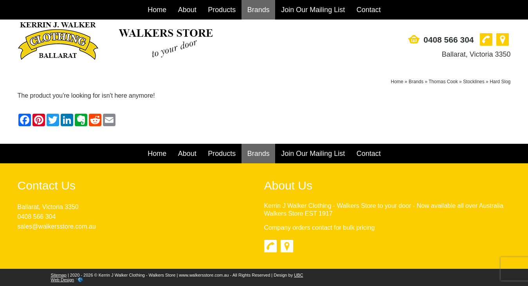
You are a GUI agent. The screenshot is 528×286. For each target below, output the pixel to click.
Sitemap (59, 275)
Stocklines (474, 81)
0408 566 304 (448, 39)
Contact (369, 10)
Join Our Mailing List (313, 10)
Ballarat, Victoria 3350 (476, 54)
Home (157, 10)
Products (222, 10)
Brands (258, 10)
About (187, 10)
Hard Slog (500, 81)
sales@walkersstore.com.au (57, 226)
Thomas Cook (443, 81)
